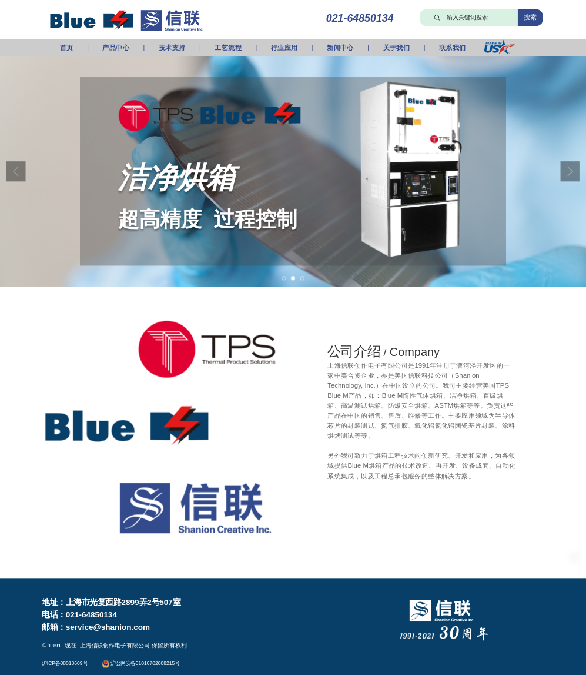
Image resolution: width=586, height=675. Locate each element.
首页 (66, 47)
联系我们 (452, 47)
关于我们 (396, 47)
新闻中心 (340, 47)
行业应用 (284, 47)
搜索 (530, 17)
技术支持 (172, 47)
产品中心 (115, 47)
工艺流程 (228, 47)
